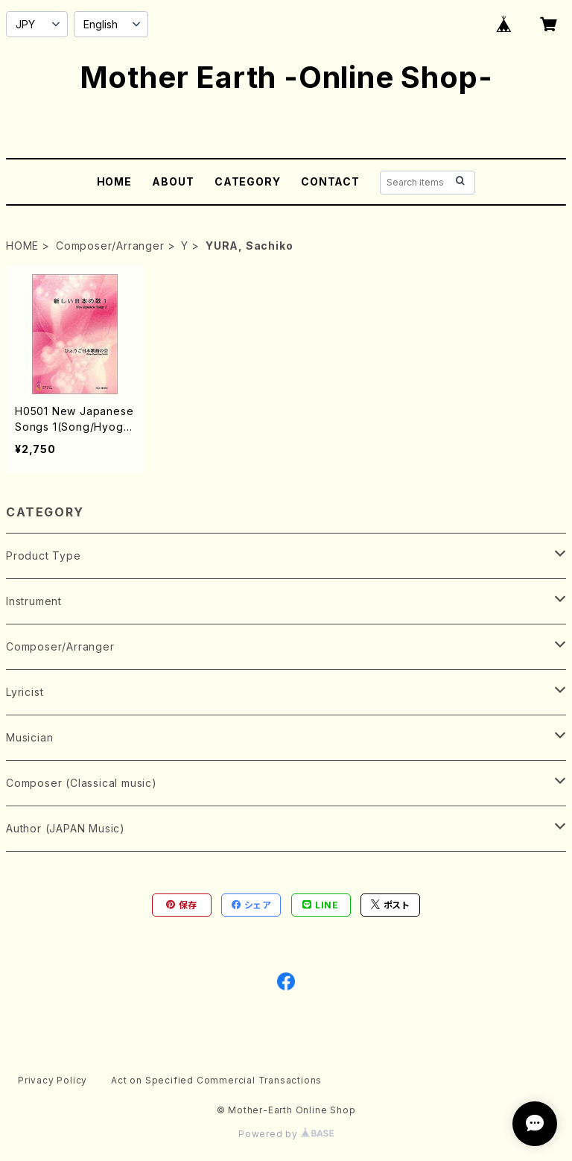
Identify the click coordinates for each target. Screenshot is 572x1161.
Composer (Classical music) (81, 782)
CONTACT (330, 181)
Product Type (43, 555)
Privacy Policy (52, 1080)
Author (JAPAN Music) (65, 828)
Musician (29, 737)
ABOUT (173, 181)
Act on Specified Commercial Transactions (216, 1080)
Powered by (286, 1133)
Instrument (34, 601)
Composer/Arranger (110, 245)
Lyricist (24, 692)
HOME (114, 181)
